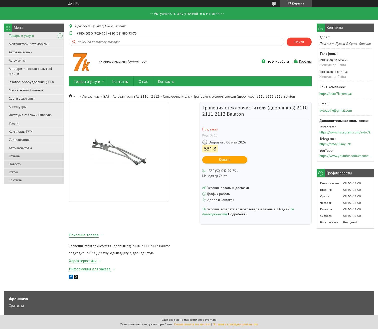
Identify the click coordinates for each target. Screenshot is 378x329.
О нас (143, 81)
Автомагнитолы (20, 148)
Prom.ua (211, 319)
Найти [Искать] (299, 42)
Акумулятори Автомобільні (29, 44)
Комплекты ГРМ (21, 131)
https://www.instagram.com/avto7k (344, 132)
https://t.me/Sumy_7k (335, 144)
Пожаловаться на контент (192, 324)
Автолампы (17, 60)
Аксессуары (18, 106)
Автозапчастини (20, 52)
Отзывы (14, 156)
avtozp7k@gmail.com (335, 110)
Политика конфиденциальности (235, 324)
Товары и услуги (21, 35)
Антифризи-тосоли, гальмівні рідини (30, 71)
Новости (15, 164)
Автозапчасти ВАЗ (95, 96)
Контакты (15, 180)
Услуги (14, 123)
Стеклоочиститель (176, 96)
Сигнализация (19, 139)
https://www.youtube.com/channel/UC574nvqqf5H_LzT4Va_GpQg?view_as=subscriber (345, 155)
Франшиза (16, 305)
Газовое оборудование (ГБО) (31, 82)
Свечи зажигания (22, 98)
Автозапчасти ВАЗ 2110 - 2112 (136, 96)
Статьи (13, 172)
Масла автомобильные (26, 90)
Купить (225, 159)
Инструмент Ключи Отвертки (30, 115)
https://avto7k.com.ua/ (335, 93)
